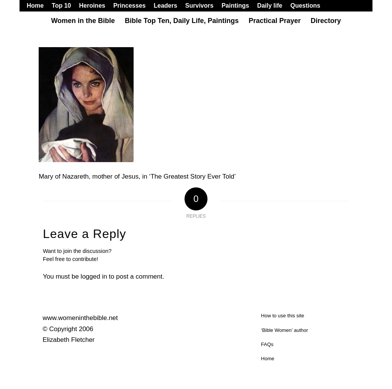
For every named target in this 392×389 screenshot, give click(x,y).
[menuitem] (37, 6)
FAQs (267, 344)
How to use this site (282, 315)
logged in (94, 276)
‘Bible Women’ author (284, 330)
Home (267, 358)
